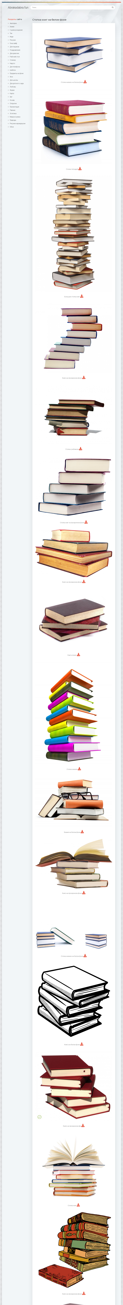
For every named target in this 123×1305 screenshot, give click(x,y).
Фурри (12, 90)
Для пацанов (14, 47)
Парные (12, 110)
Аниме (12, 27)
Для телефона (15, 67)
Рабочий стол (15, 57)
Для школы (14, 80)
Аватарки (13, 23)
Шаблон (13, 70)
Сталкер (13, 60)
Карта (12, 93)
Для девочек (14, 53)
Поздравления (15, 50)
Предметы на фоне (16, 73)
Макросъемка (15, 117)
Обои (12, 127)
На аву (12, 100)
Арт (11, 97)
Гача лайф (13, 43)
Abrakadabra (18, 7)
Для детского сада (17, 83)
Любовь (13, 87)
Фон (11, 77)
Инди (11, 37)
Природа (13, 120)
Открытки (13, 103)
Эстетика (13, 113)
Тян (11, 33)
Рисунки (13, 40)
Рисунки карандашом (17, 123)
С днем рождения (16, 30)
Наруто (12, 63)
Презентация (14, 107)
